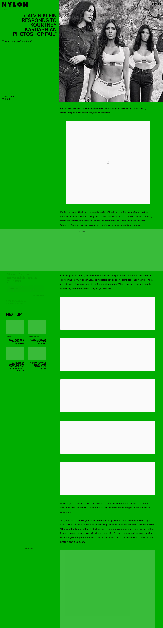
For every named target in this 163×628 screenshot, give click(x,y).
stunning (65, 225)
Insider (133, 503)
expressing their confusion (97, 225)
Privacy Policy (19, 305)
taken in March (141, 216)
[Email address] (25, 291)
